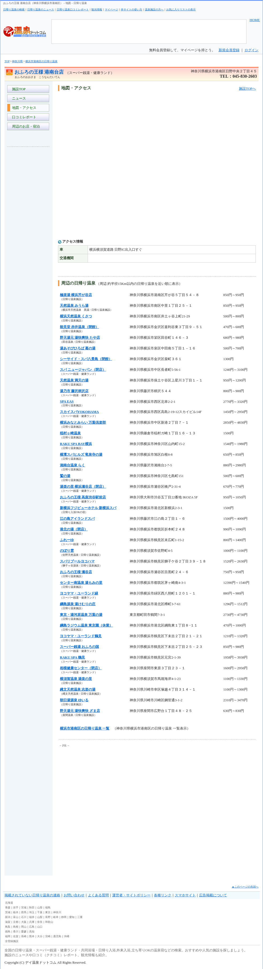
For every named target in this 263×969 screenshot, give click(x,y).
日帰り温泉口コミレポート (73, 9)
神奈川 (57, 912)
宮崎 (48, 936)
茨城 (7, 912)
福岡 (7, 936)
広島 (31, 926)
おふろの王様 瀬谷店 (76, 572)
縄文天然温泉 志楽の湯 (77, 689)
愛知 (72, 917)
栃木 (15, 912)
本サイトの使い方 (131, 9)
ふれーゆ (67, 540)
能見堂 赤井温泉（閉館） (79, 327)
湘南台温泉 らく (72, 465)
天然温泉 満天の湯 (74, 380)
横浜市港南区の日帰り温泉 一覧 (84, 728)
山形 (39, 907)
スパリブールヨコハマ (77, 561)
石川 (23, 917)
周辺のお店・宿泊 (25, 126)
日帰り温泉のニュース (40, 9)
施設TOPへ (247, 88)
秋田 (31, 907)
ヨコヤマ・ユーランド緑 (79, 593)
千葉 (39, 912)
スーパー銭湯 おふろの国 (79, 647)
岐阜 (56, 917)
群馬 (23, 912)
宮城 (23, 907)
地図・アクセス (23, 108)
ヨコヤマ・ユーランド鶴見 (81, 636)
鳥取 (7, 926)
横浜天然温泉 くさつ (76, 316)
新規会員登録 (229, 50)
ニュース (18, 98)
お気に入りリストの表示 (181, 9)
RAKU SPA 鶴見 (72, 657)
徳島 (7, 931)
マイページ (111, 9)
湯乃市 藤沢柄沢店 (74, 391)
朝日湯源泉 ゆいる (74, 700)
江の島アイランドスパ (77, 519)
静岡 (64, 917)
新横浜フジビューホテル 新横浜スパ (88, 508)
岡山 (23, 926)
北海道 (9, 902)
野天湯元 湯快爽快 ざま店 (80, 711)
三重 (80, 917)
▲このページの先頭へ (245, 886)
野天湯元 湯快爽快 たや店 (80, 338)
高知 (31, 931)
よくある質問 (98, 895)
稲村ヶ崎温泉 (70, 433)
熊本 (31, 936)
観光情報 (96, 9)
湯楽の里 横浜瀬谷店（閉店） (83, 486)
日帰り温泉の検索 (14, 9)
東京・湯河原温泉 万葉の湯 (81, 615)
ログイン (251, 50)
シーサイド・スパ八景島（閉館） (86, 359)
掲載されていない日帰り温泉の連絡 (32, 895)
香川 (15, 931)
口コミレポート (23, 117)
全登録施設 (11, 941)
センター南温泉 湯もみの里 (81, 583)
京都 (15, 921)
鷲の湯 (65, 476)
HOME (255, 20)
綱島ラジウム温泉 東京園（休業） (86, 625)
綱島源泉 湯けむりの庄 (77, 604)
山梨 (39, 917)
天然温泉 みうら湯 (74, 306)
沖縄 (66, 936)
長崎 (23, 936)
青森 (7, 907)
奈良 (39, 921)
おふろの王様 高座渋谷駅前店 (83, 497)
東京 (48, 912)
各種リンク (162, 895)
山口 (39, 926)
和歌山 (49, 921)
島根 (15, 926)
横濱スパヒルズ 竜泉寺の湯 (81, 454)
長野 (48, 917)
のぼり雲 (67, 551)
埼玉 (31, 912)
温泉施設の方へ (154, 9)
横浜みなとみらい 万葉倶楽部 (83, 422)
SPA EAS (67, 401)
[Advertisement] (28, 231)
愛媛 (23, 931)
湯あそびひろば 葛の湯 (77, 348)
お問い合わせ (74, 895)
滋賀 (7, 921)
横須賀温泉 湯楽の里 (76, 679)
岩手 (15, 907)
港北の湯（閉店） (74, 529)
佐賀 (15, 936)
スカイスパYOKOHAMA (79, 412)
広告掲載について (213, 895)
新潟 (7, 917)
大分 (39, 936)
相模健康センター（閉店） (81, 668)
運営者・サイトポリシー (131, 895)
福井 (31, 917)
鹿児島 (57, 936)
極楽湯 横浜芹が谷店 (76, 295)
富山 (15, 917)
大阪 (23, 921)
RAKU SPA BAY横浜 (76, 444)
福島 (48, 907)
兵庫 (31, 921)
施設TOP (18, 89)
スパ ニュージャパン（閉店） (83, 370)
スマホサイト (185, 895)
